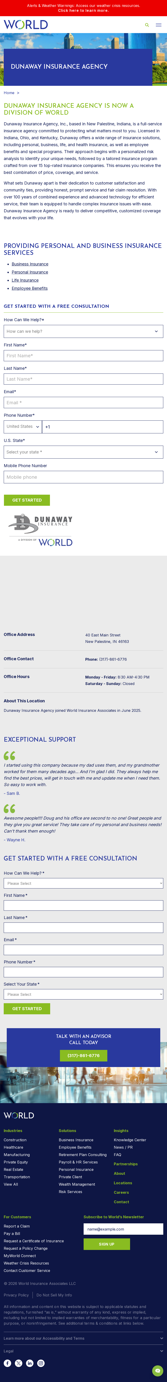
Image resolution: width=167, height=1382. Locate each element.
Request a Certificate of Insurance (34, 1241)
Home (9, 93)
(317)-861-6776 (84, 1055)
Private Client (70, 1177)
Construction (15, 1140)
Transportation (17, 1177)
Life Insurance (25, 280)
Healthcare (13, 1147)
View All (11, 1184)
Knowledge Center (130, 1140)
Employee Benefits (30, 288)
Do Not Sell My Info (54, 1295)
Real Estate (13, 1169)
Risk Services (70, 1191)
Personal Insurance (30, 272)
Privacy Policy (16, 1295)
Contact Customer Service (27, 1270)
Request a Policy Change (26, 1248)
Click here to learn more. (83, 10)
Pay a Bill (12, 1233)
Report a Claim (17, 1226)
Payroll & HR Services (78, 1162)
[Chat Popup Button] (157, 1370)
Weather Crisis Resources (26, 1263)
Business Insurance (76, 1140)
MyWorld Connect (20, 1255)
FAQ (117, 1154)
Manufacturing (17, 1154)
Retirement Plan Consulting (83, 1154)
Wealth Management (77, 1184)
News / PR (123, 1147)
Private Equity (16, 1162)
